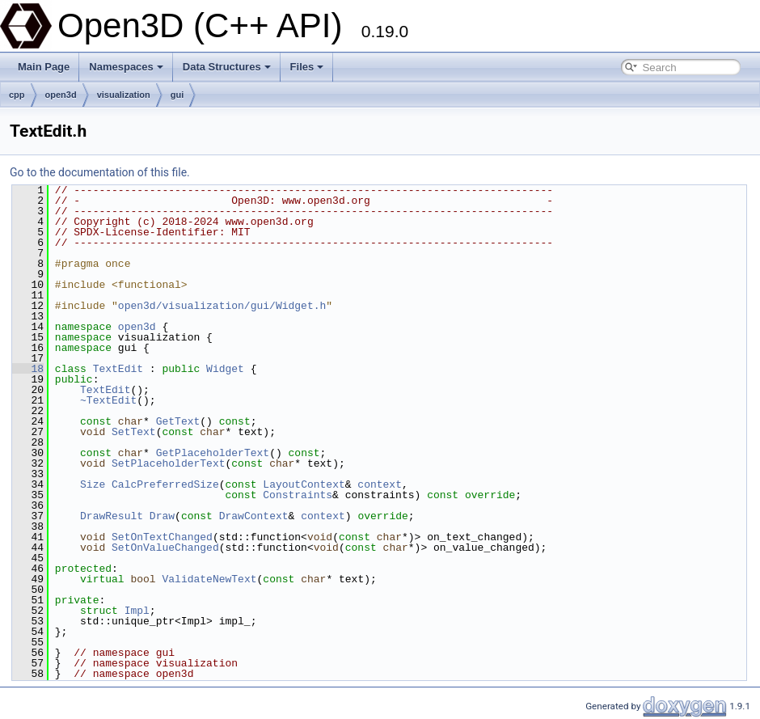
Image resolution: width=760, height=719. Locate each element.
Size (92, 484)
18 (28, 369)
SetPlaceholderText (168, 463)
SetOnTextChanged (162, 537)
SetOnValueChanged (165, 547)
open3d (61, 94)
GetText (178, 421)
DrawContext (254, 516)
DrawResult (111, 516)
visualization (123, 94)
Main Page (44, 67)
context (379, 484)
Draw (162, 516)
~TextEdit (108, 400)
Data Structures (227, 67)
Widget (225, 369)
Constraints (297, 495)
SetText (134, 432)
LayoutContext (303, 484)
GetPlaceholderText (212, 453)
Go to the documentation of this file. (100, 172)
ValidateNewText (209, 579)
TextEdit (118, 369)
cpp (17, 94)
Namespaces (126, 67)
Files (307, 67)
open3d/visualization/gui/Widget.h (222, 305)
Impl (137, 610)
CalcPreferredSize (165, 484)
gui (177, 94)
